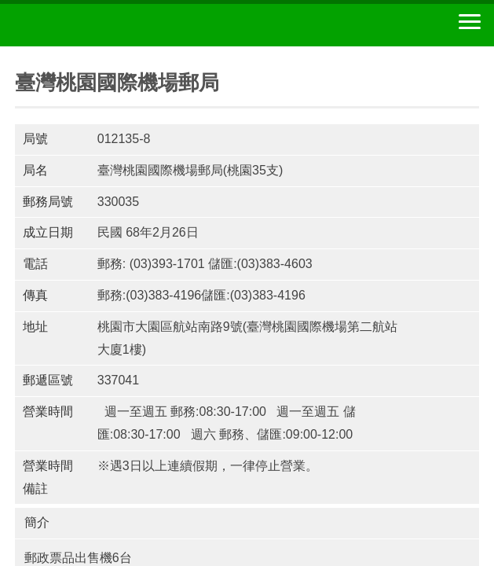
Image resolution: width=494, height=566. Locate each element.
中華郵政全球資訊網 (98, 25)
